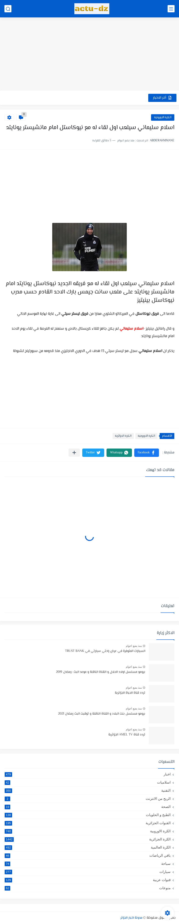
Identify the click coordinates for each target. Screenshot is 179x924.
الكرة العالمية (88, 847)
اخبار (88, 774)
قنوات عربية (88, 880)
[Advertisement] (89, 54)
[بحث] (7, 8)
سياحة (88, 864)
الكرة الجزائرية (123, 436)
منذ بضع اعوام (134, 645)
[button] (146, 453)
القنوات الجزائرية (88, 823)
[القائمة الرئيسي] (171, 8)
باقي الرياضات (88, 855)
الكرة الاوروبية (162, 117)
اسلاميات (88, 782)
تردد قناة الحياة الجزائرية (130, 693)
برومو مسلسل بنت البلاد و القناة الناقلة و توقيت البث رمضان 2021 (101, 713)
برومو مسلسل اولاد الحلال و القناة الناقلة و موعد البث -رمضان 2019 (100, 672)
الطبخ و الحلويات (88, 815)
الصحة (88, 807)
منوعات (88, 888)
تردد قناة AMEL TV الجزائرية (126, 734)
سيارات (88, 872)
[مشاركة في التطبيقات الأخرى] (74, 453)
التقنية (88, 790)
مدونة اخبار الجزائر (131, 918)
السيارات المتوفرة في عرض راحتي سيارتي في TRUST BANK (105, 651)
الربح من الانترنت (88, 799)
